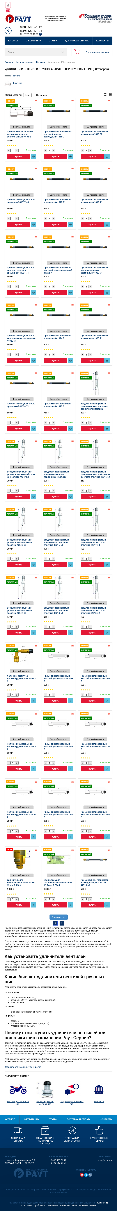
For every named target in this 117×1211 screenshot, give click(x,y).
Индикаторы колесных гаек (71, 1102)
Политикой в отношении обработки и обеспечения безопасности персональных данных (64, 1204)
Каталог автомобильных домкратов (23, 1067)
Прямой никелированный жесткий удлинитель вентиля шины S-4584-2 (20, 134)
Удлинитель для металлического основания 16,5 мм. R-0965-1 (58, 882)
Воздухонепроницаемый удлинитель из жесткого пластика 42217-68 (93, 542)
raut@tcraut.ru (105, 1160)
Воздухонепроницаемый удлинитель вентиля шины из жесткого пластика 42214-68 (94, 407)
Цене (27, 95)
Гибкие (16, 75)
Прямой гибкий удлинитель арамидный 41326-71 (21, 404)
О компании (33, 40)
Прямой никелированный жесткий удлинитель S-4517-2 (95, 746)
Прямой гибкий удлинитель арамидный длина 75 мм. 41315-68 (94, 882)
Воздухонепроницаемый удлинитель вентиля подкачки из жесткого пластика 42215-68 (56, 475)
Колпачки (99, 1101)
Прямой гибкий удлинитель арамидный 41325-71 (94, 336)
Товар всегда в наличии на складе (45, 1141)
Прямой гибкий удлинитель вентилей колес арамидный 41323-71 (21, 338)
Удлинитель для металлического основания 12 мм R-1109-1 (21, 882)
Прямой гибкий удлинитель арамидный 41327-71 (58, 404)
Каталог (13, 40)
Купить (18, 156)
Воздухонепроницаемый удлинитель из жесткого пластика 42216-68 (19, 542)
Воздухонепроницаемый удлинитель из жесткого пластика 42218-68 (56, 610)
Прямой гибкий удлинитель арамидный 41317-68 (21, 200)
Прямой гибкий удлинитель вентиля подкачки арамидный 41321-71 (21, 270)
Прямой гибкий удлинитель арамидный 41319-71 (94, 200)
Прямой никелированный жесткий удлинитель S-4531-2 (21, 746)
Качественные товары (99, 1139)
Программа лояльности (72, 1139)
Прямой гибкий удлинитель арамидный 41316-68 (94, 132)
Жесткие (17, 83)
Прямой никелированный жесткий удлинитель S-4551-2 (95, 678)
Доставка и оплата (77, 40)
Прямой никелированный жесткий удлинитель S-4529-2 (58, 746)
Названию (41, 95)
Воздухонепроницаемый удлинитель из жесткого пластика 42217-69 (19, 610)
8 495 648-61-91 (31, 31)
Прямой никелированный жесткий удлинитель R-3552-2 (95, 814)
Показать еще (58, 917)
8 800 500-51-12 (31, 27)
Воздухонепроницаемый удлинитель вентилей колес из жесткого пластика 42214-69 (21, 475)
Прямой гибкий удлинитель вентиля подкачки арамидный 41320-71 (94, 270)
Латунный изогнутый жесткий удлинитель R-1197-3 (21, 678)
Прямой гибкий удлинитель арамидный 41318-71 (58, 200)
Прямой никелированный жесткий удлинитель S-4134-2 (58, 814)
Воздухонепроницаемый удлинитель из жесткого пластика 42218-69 (93, 610)
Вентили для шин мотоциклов (44, 1102)
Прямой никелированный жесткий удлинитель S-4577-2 (58, 678)
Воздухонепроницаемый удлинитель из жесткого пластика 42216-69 (56, 542)
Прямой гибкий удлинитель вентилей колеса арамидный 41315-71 (58, 134)
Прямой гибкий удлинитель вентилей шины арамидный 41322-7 (58, 270)
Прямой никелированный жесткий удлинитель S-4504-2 (21, 814)
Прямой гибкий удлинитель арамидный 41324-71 (58, 336)
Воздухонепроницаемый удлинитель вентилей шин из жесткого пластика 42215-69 (95, 474)
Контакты (102, 40)
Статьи (53, 40)
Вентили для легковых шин (18, 1102)
